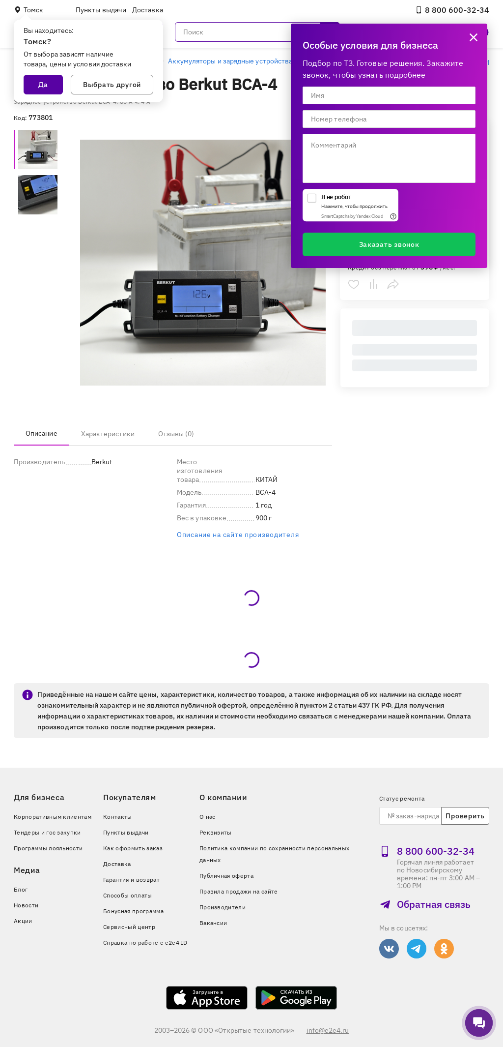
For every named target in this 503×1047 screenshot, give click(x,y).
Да (43, 84)
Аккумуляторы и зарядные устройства (230, 61)
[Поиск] (257, 32)
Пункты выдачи (101, 9)
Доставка (147, 9)
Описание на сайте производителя (238, 534)
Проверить (465, 815)
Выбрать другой (112, 84)
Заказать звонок (389, 244)
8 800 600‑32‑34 (452, 10)
